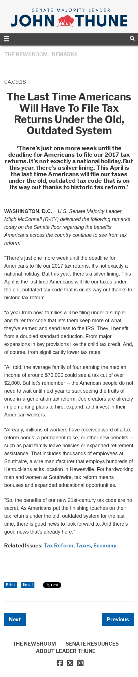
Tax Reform (58, 546)
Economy (104, 546)
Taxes (83, 546)
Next (15, 619)
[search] (132, 38)
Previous (118, 619)
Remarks (65, 54)
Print (10, 585)
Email (28, 585)
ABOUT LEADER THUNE (65, 651)
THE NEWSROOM (26, 54)
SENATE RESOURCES (92, 644)
